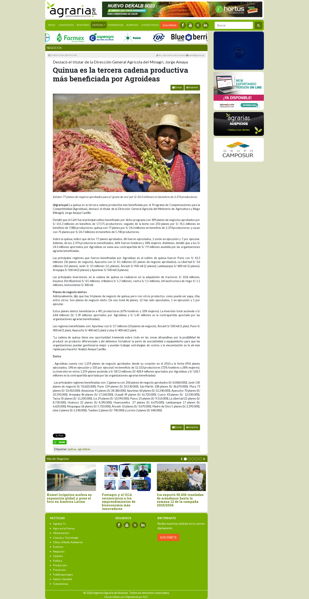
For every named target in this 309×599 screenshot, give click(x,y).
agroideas (84, 449)
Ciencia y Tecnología (65, 537)
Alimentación (61, 533)
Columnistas (60, 583)
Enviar (177, 87)
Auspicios (132, 24)
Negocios (54, 47)
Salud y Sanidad (62, 579)
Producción (60, 565)
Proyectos (59, 569)
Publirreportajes (63, 574)
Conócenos (66, 24)
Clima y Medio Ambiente (68, 542)
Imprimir (192, 87)
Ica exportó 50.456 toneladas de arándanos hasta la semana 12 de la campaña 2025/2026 (180, 500)
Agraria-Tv (59, 523)
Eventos (58, 546)
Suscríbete (169, 25)
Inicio (52, 24)
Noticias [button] (97, 24)
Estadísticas (115, 24)
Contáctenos (150, 24)
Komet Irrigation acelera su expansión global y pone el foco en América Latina (69, 498)
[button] (185, 458)
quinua (72, 449)
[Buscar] (234, 25)
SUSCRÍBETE (168, 537)
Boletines (83, 24)
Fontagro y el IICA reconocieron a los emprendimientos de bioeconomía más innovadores (118, 501)
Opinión (58, 556)
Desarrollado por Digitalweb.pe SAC (126, 596)
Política (57, 560)
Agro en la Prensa (64, 528)
